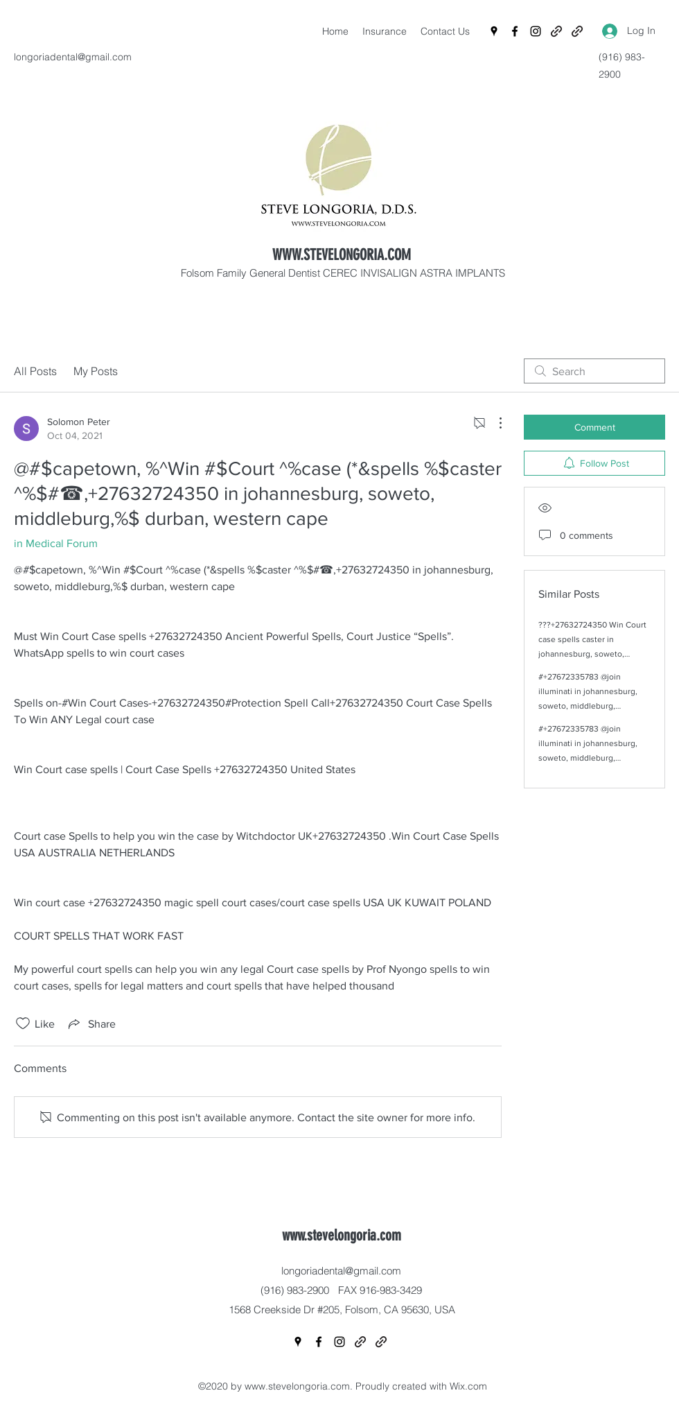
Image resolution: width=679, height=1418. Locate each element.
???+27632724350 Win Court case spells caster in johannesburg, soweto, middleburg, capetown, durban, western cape (592, 654)
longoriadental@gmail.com (73, 57)
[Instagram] (536, 31)
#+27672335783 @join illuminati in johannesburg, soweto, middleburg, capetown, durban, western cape (589, 706)
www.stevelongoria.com (341, 1235)
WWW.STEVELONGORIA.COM (341, 254)
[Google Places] (494, 31)
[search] (594, 370)
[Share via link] (91, 1023)
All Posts (35, 371)
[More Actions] (493, 423)
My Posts (95, 371)
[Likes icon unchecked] (23, 1023)
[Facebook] (515, 31)
